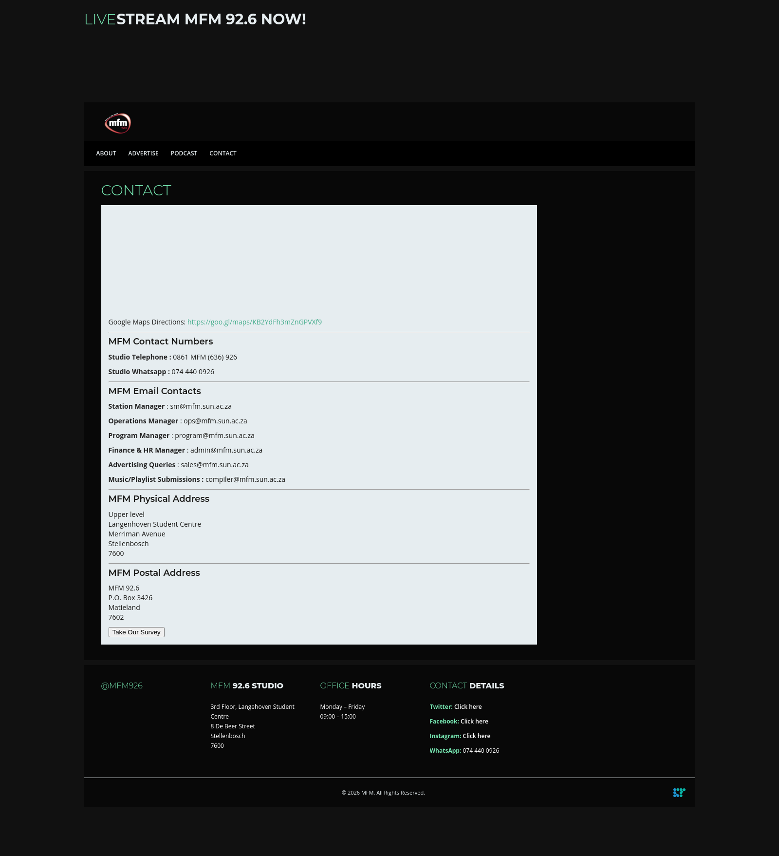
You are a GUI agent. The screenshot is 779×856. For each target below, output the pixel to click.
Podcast (184, 153)
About (106, 153)
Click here (468, 707)
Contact (223, 153)
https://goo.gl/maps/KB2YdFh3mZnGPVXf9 (255, 321)
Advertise (143, 153)
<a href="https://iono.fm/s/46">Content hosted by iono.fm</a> (389, 67)
